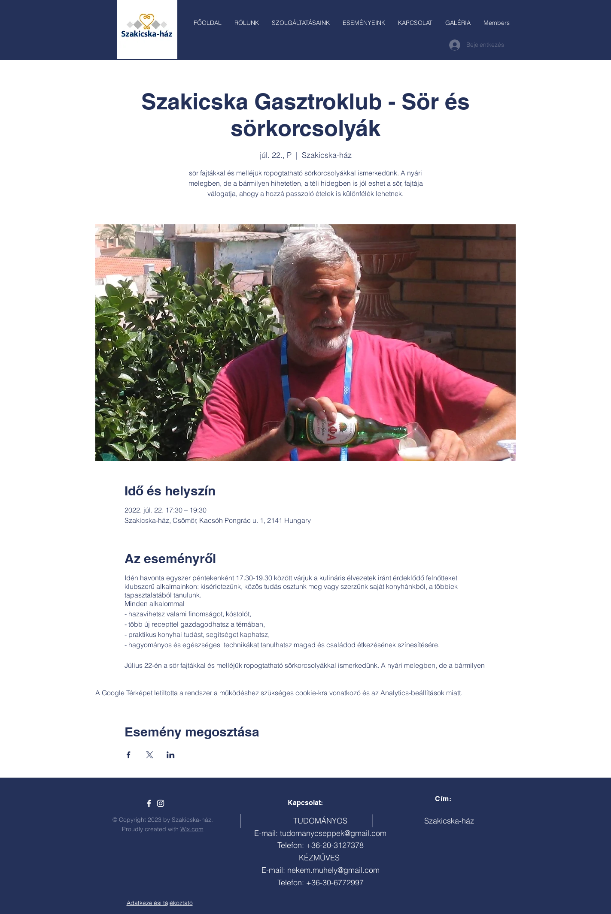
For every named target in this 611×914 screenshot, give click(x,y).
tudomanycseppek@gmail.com (333, 833)
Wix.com (192, 829)
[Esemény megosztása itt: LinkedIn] (171, 754)
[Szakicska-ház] (149, 803)
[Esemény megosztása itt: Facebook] (129, 754)
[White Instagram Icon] (160, 803)
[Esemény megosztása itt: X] (150, 754)
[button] (300, 22)
